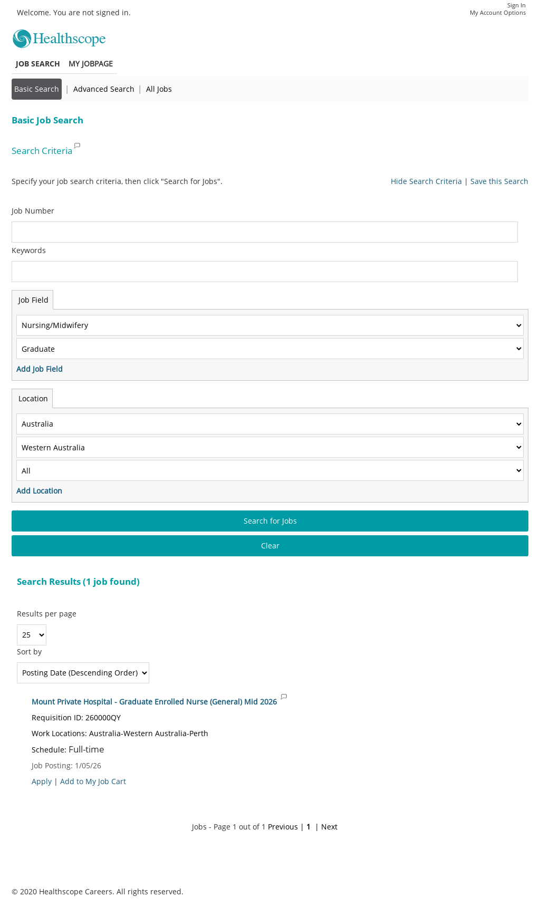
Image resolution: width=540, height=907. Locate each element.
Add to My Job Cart (93, 781)
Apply (42, 781)
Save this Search (499, 181)
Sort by (29, 652)
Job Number (33, 211)
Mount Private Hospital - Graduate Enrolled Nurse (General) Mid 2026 (154, 702)
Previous (283, 827)
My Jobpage (91, 64)
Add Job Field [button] (39, 369)
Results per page (46, 614)
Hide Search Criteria (426, 181)
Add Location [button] (39, 491)
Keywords (29, 250)
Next (329, 827)
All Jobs (159, 89)
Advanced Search (103, 89)
